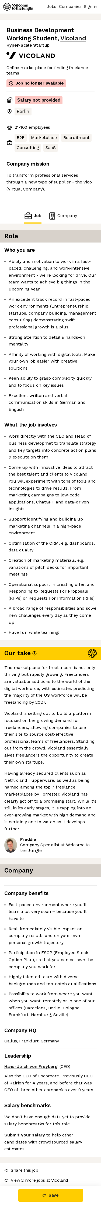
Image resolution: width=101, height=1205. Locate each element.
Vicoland (73, 38)
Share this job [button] (21, 1170)
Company (62, 215)
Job (32, 215)
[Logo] (18, 7)
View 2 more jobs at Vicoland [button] (36, 1180)
